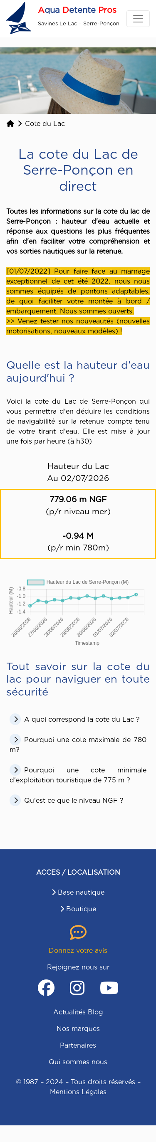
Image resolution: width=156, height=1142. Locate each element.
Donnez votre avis (78, 951)
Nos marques (78, 1029)
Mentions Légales (78, 1092)
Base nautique (81, 892)
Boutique (81, 909)
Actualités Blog (78, 1012)
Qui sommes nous (78, 1062)
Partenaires (78, 1045)
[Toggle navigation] (138, 18)
